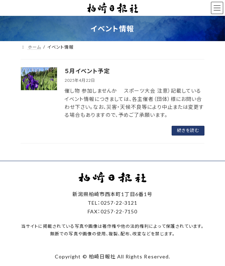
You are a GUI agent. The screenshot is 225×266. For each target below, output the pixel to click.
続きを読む (188, 130)
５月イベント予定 (87, 70)
